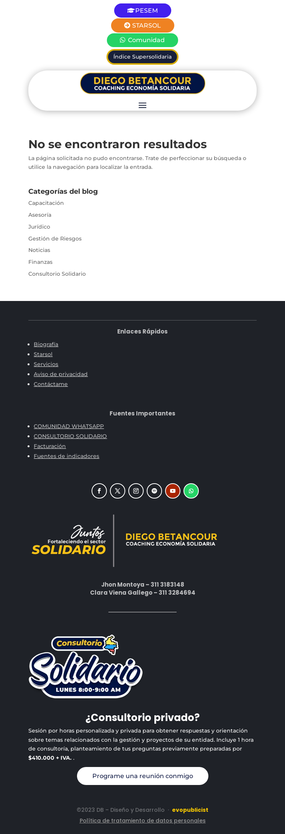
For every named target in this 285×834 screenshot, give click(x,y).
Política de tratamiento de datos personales (143, 820)
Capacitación (46, 203)
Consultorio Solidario (57, 273)
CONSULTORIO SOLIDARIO (70, 436)
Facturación (50, 446)
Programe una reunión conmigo (142, 776)
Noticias (39, 250)
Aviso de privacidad (61, 374)
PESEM (146, 10)
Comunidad (146, 40)
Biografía (46, 344)
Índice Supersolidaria (142, 56)
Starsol (43, 354)
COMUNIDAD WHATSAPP (69, 426)
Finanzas (40, 261)
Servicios (46, 364)
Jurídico (39, 226)
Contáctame (51, 384)
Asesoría (39, 214)
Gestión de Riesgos (55, 238)
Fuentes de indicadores (66, 456)
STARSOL (146, 25)
